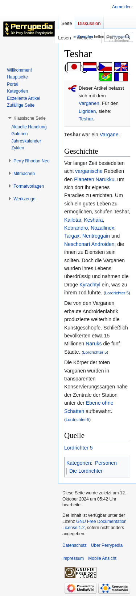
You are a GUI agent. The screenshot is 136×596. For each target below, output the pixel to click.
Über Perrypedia (107, 545)
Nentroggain (96, 236)
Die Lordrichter (86, 471)
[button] (29, 118)
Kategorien (78, 463)
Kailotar (72, 220)
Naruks (94, 343)
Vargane (109, 134)
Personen (106, 463)
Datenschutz (74, 545)
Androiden (103, 244)
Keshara (93, 220)
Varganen (89, 103)
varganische (89, 171)
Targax (71, 236)
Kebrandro (76, 228)
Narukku (104, 179)
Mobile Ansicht (102, 558)
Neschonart (77, 244)
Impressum (73, 558)
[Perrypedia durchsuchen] (118, 37)
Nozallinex (102, 228)
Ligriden (87, 111)
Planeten (84, 179)
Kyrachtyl (89, 285)
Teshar (86, 119)
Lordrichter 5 (117, 292)
